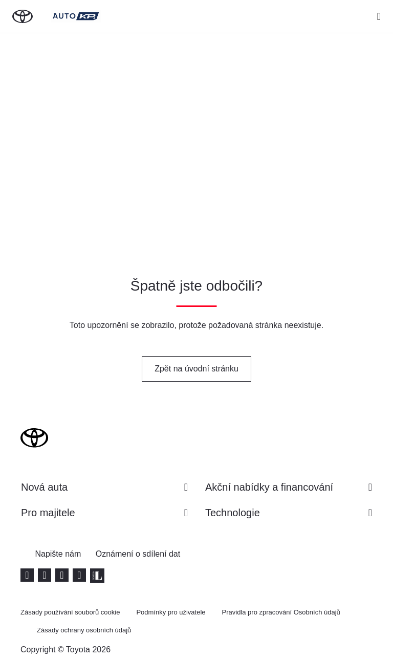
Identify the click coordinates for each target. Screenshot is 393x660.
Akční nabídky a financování (288, 487)
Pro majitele (104, 512)
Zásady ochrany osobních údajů (84, 630)
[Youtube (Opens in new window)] (27, 575)
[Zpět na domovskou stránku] (22, 16)
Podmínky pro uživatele (170, 612)
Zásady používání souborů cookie (70, 612)
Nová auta (104, 487)
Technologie (288, 512)
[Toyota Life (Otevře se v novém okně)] (97, 575)
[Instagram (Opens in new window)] (79, 575)
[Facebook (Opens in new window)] (44, 575)
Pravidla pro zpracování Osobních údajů (281, 612)
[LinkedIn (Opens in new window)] (62, 575)
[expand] (379, 16)
